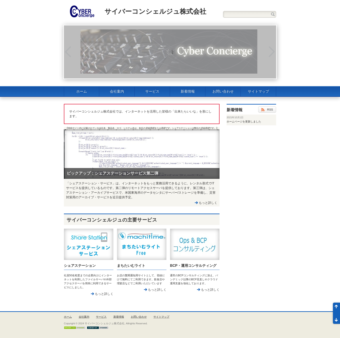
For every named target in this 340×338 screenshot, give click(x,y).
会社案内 (117, 91)
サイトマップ (258, 91)
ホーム (81, 91)
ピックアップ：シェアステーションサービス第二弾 (112, 173)
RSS (267, 110)
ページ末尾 (336, 318)
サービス (152, 91)
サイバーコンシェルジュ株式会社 (155, 11)
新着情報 (188, 91)
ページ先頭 (336, 308)
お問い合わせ (223, 91)
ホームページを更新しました (244, 121)
